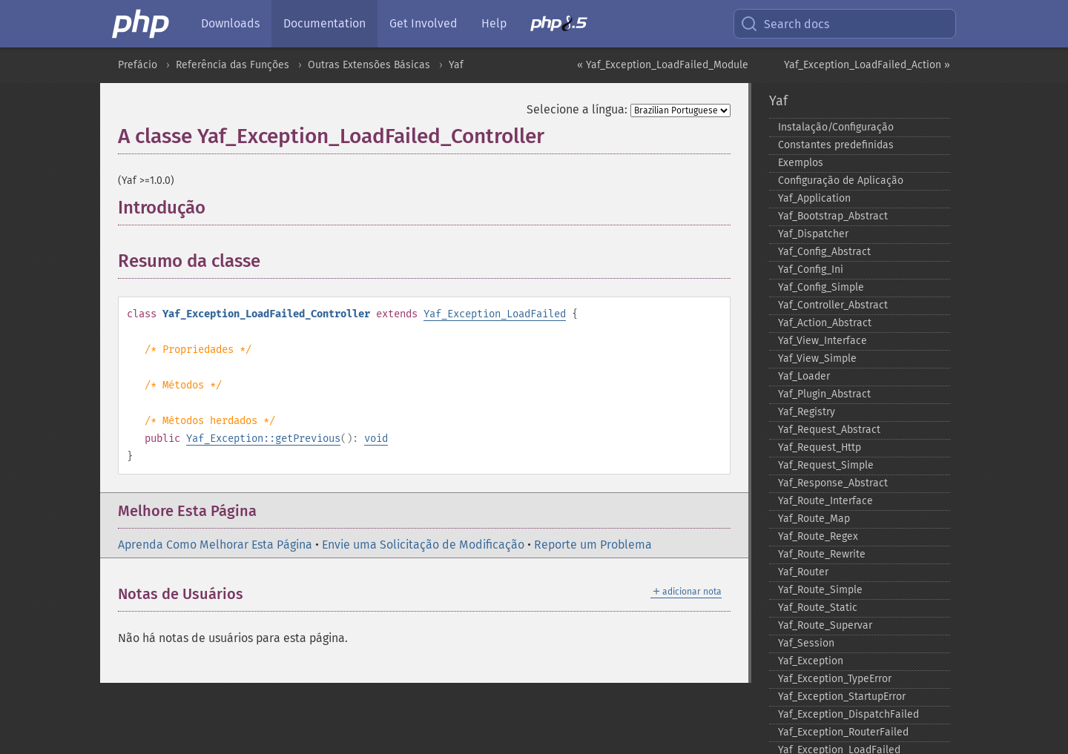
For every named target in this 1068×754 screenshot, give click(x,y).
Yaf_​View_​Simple (817, 358)
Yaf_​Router (803, 572)
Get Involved (423, 23)
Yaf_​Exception (810, 661)
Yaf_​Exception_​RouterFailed (843, 732)
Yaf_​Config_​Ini (810, 269)
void (376, 438)
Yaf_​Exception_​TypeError (834, 678)
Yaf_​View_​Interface (822, 340)
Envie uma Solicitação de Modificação (423, 545)
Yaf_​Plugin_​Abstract (824, 394)
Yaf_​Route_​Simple (820, 589)
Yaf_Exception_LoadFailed (494, 314)
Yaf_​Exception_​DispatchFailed (848, 714)
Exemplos (800, 162)
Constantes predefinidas (836, 145)
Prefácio (137, 65)
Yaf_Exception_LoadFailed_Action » (867, 65)
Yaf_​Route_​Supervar (825, 625)
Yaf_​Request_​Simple (826, 465)
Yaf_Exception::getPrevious (263, 438)
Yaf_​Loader (804, 376)
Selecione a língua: (577, 109)
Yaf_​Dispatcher (813, 234)
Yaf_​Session (806, 643)
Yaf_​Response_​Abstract (833, 483)
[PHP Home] (141, 23)
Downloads (230, 23)
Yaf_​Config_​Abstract (824, 251)
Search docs (784, 24)
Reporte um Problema (593, 545)
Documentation (324, 23)
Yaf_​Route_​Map (814, 518)
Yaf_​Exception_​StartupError (842, 696)
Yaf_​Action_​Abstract (824, 323)
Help (494, 23)
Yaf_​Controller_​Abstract (833, 305)
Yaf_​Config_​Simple (821, 287)
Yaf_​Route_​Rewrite (822, 554)
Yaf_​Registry (806, 412)
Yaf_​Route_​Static (817, 607)
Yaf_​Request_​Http (819, 447)
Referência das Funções (232, 65)
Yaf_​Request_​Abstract (829, 429)
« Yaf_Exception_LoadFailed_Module (662, 65)
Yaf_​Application (814, 198)
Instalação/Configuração (836, 127)
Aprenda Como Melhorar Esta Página (215, 545)
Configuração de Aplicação (840, 180)
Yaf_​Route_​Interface (825, 501)
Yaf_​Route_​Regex (818, 536)
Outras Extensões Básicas (369, 65)
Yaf (456, 65)
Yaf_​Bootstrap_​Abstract (833, 216)
